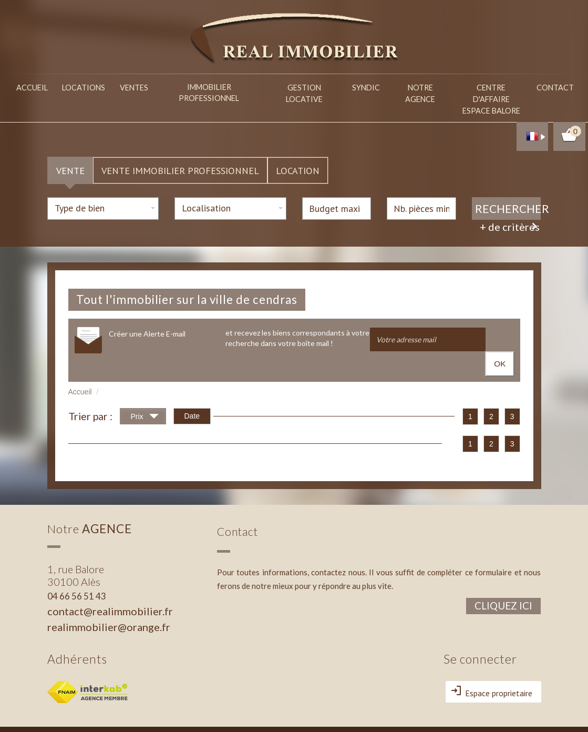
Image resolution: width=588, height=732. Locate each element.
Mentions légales (103, 711)
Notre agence (419, 86)
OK (500, 318)
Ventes (147, 86)
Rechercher (508, 186)
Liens (136, 711)
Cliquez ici (503, 562)
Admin (156, 711)
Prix (145, 373)
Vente (70, 148)
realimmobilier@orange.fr (108, 583)
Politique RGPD (95, 719)
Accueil (38, 86)
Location (297, 148)
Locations (93, 86)
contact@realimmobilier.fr (110, 567)
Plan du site (62, 711)
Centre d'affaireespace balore (491, 89)
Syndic (360, 86)
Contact (555, 86)
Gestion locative (297, 86)
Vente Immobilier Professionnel (180, 148)
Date (192, 372)
